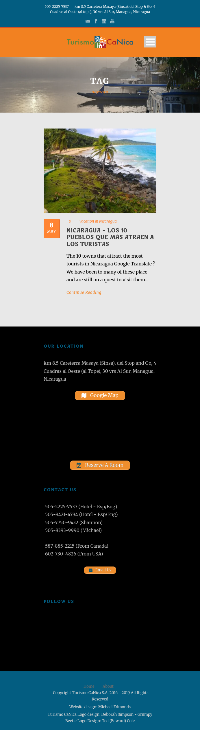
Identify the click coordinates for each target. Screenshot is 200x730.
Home (89, 686)
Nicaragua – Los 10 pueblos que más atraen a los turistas (110, 237)
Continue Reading (83, 292)
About (108, 686)
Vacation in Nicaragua (98, 221)
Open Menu (150, 41)
